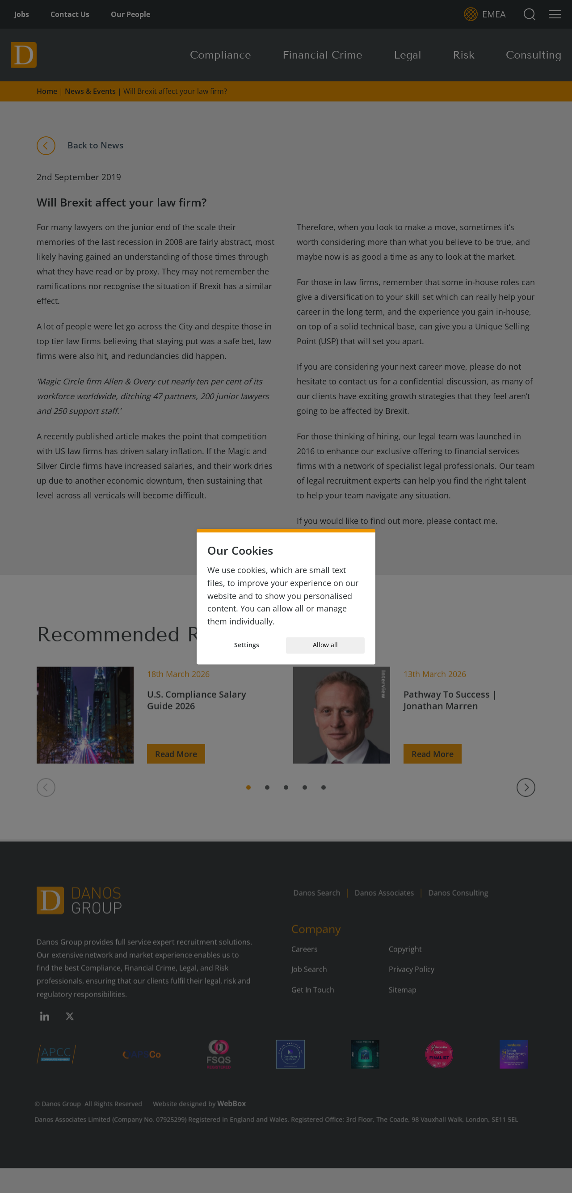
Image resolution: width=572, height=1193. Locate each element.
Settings (246, 645)
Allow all (325, 645)
